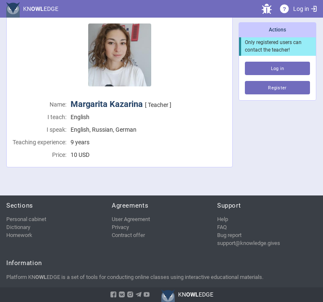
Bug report (229, 235)
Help (222, 219)
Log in (305, 8)
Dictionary (18, 227)
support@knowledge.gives (248, 243)
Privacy (120, 227)
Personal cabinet (26, 219)
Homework (19, 235)
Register (277, 88)
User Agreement (131, 219)
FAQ (222, 227)
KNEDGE (40, 8)
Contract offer (128, 235)
